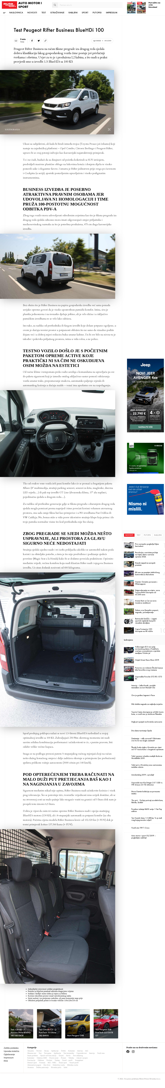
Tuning (57, 1060)
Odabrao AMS (42, 1058)
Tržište (63, 1051)
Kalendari (30, 1058)
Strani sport (63, 1063)
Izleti (65, 1067)
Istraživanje (57, 12)
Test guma (47, 1053)
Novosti (32, 12)
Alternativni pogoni (34, 1065)
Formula (42, 1063)
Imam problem (32, 1056)
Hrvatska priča (56, 1067)
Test (43, 12)
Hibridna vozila (72, 1065)
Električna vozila (59, 1065)
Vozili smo (101, 1053)
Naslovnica (16, 12)
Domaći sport (32, 1063)
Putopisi (97, 12)
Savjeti (61, 1056)
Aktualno (30, 1051)
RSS (6, 1061)
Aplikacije (54, 1051)
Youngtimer (79, 1060)
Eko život (47, 1065)
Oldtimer (41, 1060)
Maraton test (31, 1053)
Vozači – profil (67, 1060)
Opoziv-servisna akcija (48, 1056)
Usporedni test (82, 1053)
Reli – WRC (52, 1063)
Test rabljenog (78, 1056)
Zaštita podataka (11, 1048)
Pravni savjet (53, 1058)
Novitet (39, 1051)
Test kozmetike (69, 1053)
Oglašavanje (9, 1054)
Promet (63, 1058)
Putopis (147, 535)
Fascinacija (31, 1060)
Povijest (49, 1060)
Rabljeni (73, 12)
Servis (68, 1056)
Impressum (111, 12)
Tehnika (71, 1058)
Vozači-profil (74, 1063)
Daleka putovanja (42, 1067)
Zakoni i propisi (82, 1058)
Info (86, 1051)
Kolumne (71, 1051)
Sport (85, 12)
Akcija (46, 1051)
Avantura (30, 1067)
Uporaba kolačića (11, 1051)
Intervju (80, 1051)
